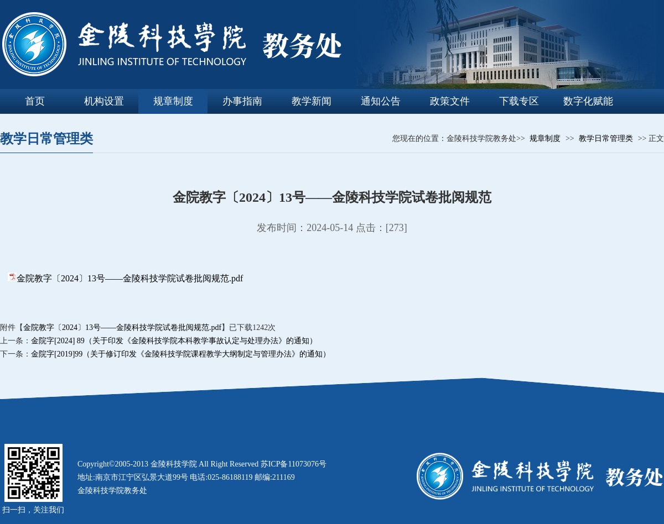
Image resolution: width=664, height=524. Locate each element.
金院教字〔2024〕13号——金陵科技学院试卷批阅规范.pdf (130, 278)
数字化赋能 (588, 101)
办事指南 (242, 101)
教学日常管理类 (606, 138)
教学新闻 (311, 101)
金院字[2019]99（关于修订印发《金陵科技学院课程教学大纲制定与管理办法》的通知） (180, 354)
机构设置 (104, 101)
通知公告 (381, 101)
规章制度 (173, 101)
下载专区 (519, 101)
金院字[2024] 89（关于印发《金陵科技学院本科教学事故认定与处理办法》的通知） (174, 341)
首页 (35, 101)
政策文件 (450, 101)
